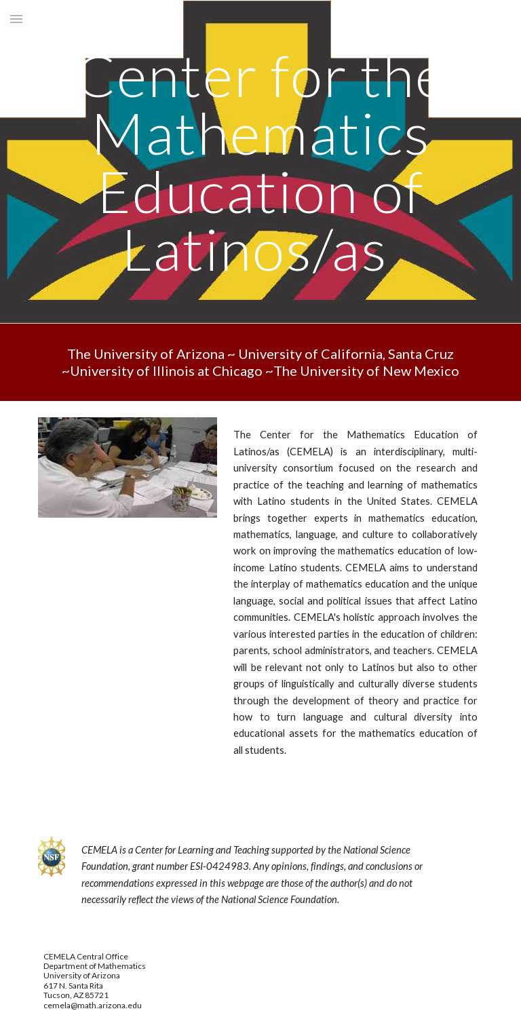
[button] (16, 18)
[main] (260, 162)
